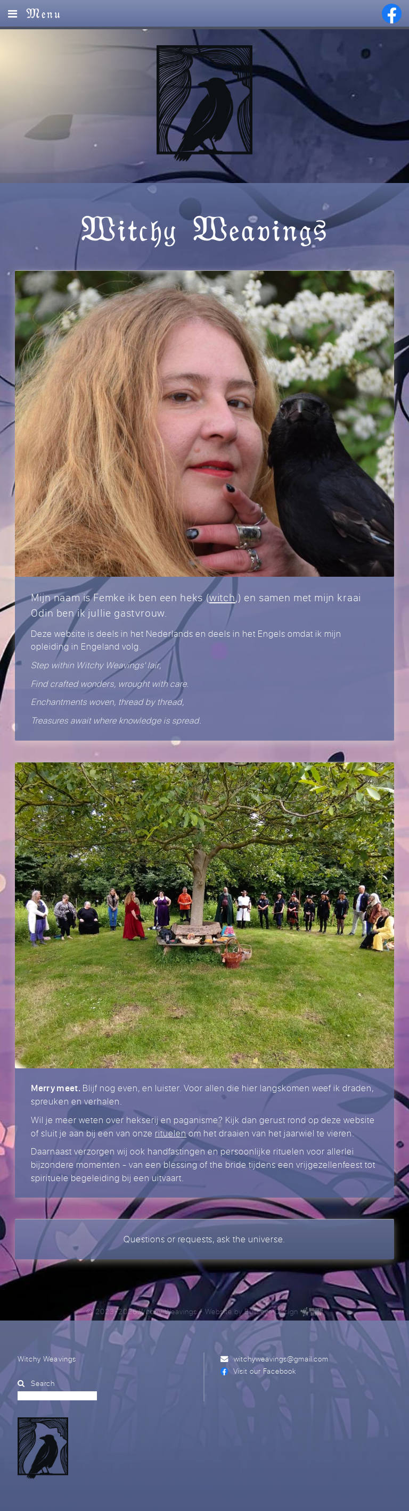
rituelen (170, 1133)
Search (43, 1383)
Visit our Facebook (264, 1371)
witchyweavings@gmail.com (281, 1359)
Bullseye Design (271, 1311)
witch (222, 597)
